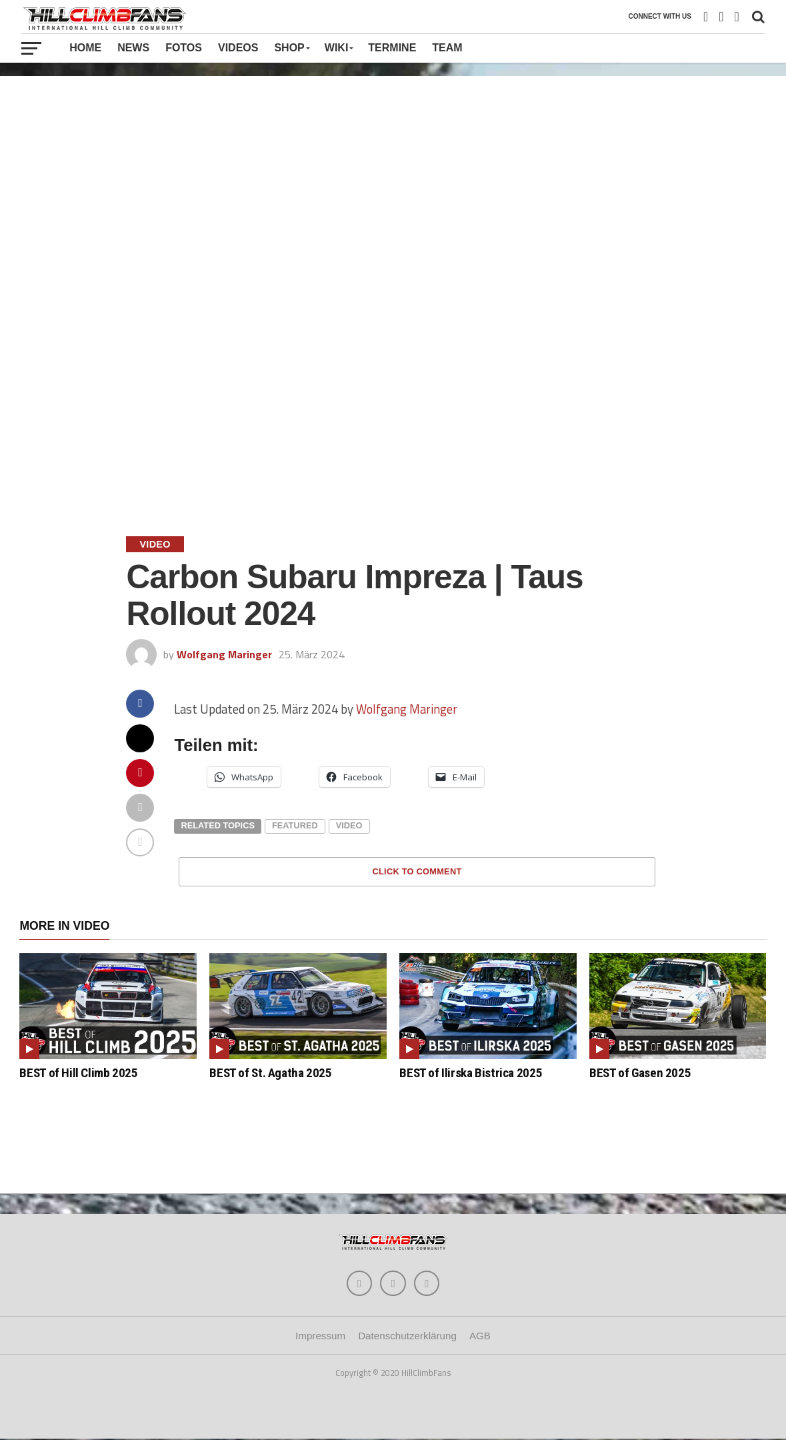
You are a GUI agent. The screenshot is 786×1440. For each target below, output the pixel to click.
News (133, 47)
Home (85, 47)
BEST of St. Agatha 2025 (270, 1073)
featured (295, 825)
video (349, 825)
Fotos (183, 47)
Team (447, 47)
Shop (289, 47)
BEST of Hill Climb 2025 (78, 1073)
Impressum (320, 1337)
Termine (392, 47)
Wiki (337, 47)
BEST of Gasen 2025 (640, 1073)
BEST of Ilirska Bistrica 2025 (470, 1073)
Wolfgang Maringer (224, 654)
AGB (480, 1337)
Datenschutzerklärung (407, 1337)
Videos (238, 47)
